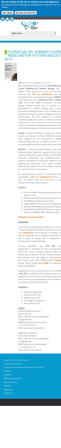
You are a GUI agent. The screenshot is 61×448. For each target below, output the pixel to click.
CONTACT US (8, 393)
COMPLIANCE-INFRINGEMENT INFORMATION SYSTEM (24, 367)
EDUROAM (8, 374)
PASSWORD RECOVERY (12, 378)
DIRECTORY (8, 389)
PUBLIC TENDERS (10, 382)
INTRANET (7, 386)
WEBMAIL (7, 371)
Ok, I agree (7, 13)
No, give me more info (25, 13)
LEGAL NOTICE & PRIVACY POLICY (16, 360)
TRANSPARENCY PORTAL (13, 363)
